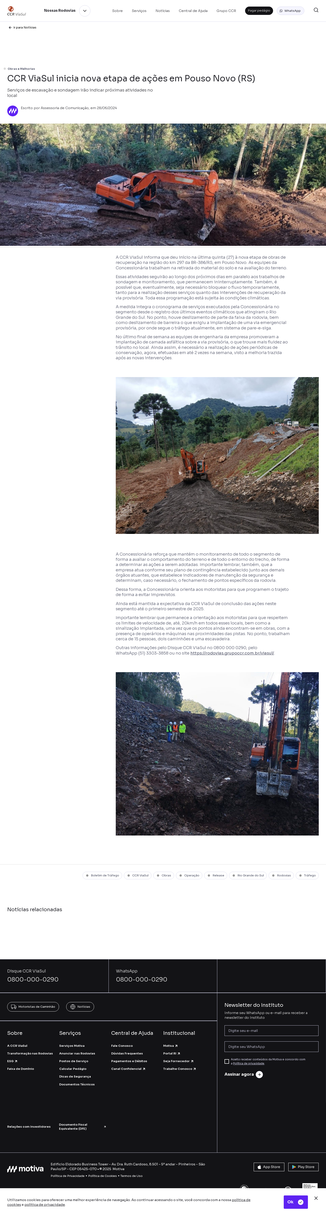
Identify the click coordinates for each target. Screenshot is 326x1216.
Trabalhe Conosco (179, 1069)
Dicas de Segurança (75, 1076)
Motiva (170, 1046)
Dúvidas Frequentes (127, 1053)
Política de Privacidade (68, 1176)
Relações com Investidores (29, 1127)
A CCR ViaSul (17, 1046)
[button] (290, 11)
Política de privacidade (248, 1063)
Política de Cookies (102, 1176)
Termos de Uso (131, 1176)
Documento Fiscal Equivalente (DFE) (82, 1127)
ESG (12, 1061)
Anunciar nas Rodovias (77, 1053)
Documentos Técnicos (77, 1084)
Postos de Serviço (73, 1061)
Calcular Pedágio (72, 1069)
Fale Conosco (122, 1046)
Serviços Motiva (72, 1046)
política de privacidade (44, 1204)
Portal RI (172, 1053)
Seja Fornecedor (178, 1061)
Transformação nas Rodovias (30, 1053)
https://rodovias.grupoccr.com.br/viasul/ (232, 653)
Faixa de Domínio (20, 1069)
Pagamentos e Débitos (129, 1061)
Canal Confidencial (128, 1069)
